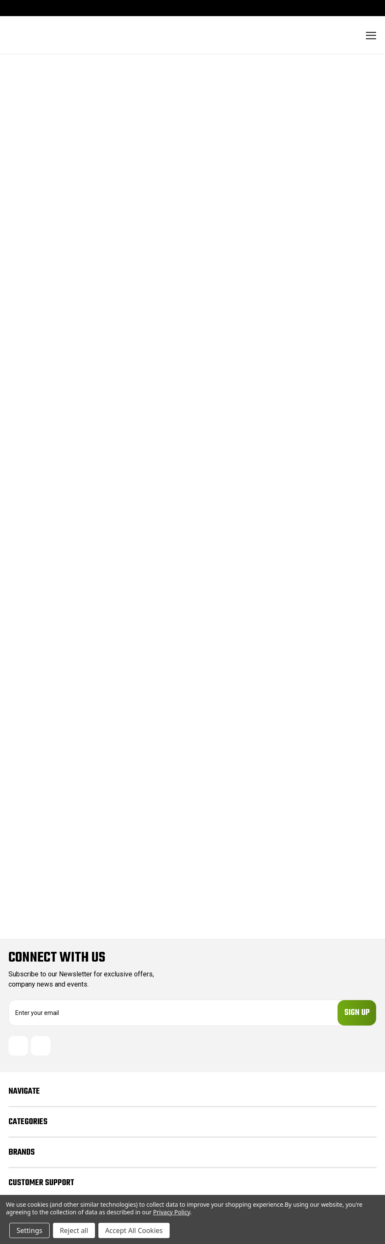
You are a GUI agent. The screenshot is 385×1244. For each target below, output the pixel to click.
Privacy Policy (171, 1212)
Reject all (74, 1230)
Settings (29, 1230)
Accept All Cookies (134, 1230)
